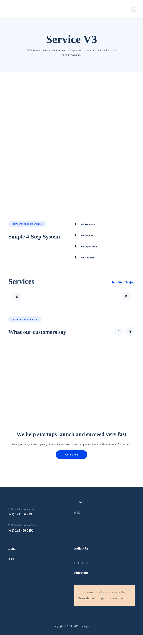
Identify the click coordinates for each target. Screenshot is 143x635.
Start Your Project (123, 282)
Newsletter (86, 598)
